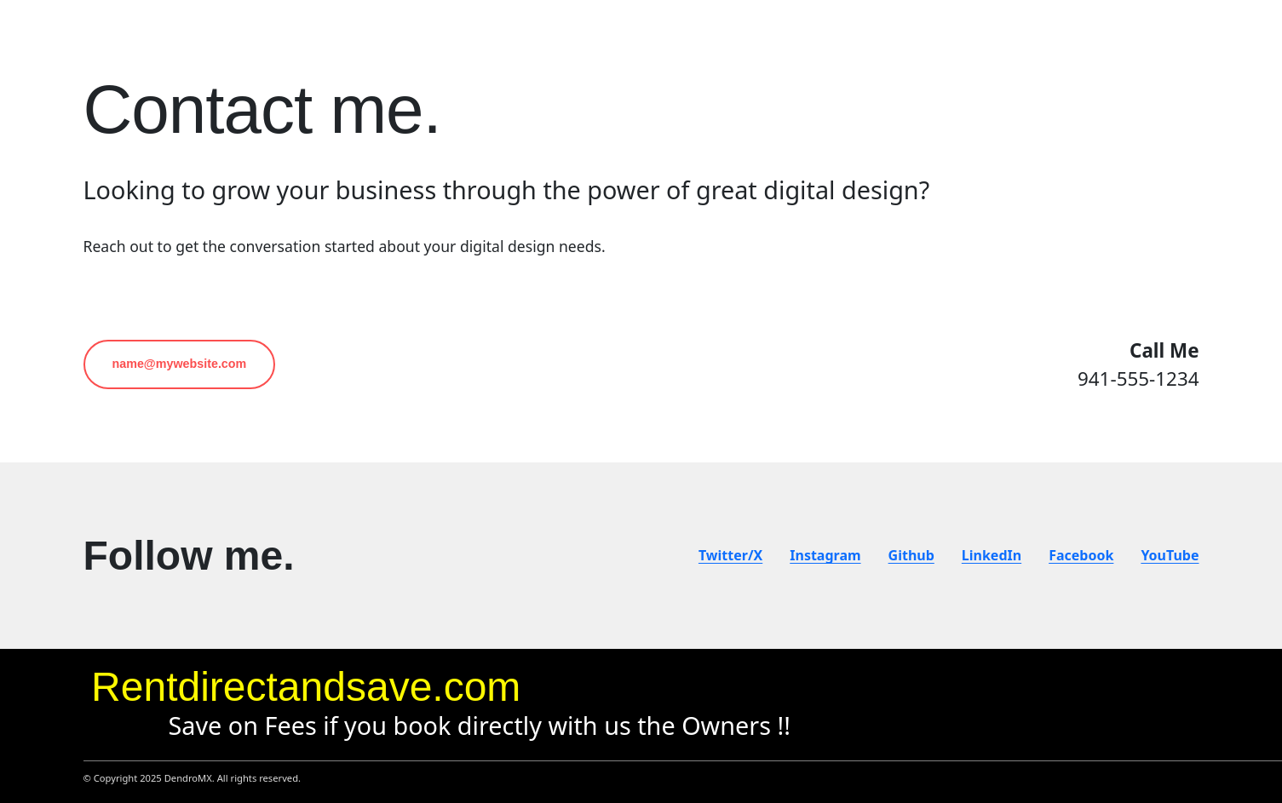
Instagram (825, 555)
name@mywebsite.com (180, 363)
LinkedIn (991, 555)
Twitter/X (730, 555)
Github (911, 555)
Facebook (1081, 555)
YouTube (1170, 555)
